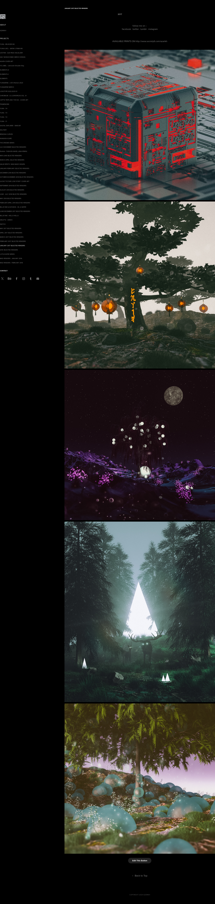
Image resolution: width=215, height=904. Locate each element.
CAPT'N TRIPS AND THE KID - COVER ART (14, 100)
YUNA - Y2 (3, 117)
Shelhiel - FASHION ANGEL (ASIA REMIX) (13, 151)
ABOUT (3, 24)
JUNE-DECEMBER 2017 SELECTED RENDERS (15, 211)
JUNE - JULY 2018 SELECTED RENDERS (13, 194)
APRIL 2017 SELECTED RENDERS (11, 233)
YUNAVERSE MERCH (7, 87)
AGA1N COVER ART (6, 61)
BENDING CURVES (6, 134)
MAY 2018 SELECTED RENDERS (10, 198)
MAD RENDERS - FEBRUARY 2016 (11, 263)
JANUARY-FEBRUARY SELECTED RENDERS (14, 168)
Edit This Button (139, 860)
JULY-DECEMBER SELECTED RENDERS (13, 147)
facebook (126, 29)
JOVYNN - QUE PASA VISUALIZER (11, 53)
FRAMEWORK (4, 104)
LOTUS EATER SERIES (7, 254)
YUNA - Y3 (3, 113)
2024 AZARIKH (144, 894)
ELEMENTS (3, 78)
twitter (136, 29)
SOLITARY (3, 130)
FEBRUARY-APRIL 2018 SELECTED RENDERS (15, 203)
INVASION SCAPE (6, 138)
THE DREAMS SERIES (7, 143)
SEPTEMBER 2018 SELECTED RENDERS (13, 186)
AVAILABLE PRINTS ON (124, 41)
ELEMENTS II (4, 74)
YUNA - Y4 (3, 108)
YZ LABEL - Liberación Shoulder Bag (12, 66)
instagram (153, 29)
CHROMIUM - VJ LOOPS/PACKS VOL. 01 (13, 96)
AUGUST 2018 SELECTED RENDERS (12, 190)
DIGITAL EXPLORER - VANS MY (10, 126)
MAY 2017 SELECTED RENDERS (10, 228)
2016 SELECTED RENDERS (9, 250)
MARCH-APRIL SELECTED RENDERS (12, 160)
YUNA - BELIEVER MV (7, 44)
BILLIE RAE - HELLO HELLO (9, 215)
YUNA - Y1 (3, 121)
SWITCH (3, 224)
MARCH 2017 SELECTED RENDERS (11, 237)
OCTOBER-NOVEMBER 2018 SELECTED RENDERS (16, 177)
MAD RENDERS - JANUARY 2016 (11, 258)
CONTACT (4, 271)
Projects (4, 38)
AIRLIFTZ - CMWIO (6, 220)
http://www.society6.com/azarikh (151, 41)
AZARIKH (3, 30)
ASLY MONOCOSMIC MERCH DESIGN (12, 57)
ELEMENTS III (4, 70)
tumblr (143, 29)
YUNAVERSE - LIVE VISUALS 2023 (11, 83)
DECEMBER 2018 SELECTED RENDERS (13, 173)
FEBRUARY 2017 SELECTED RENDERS (13, 241)
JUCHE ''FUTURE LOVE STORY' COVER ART (14, 181)
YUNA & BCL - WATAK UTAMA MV (11, 48)
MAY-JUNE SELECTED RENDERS (11, 156)
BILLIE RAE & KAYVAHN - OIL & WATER (13, 207)
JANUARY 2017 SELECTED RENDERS (12, 245)
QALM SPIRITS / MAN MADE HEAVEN (12, 164)
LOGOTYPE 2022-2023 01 (8, 91)
